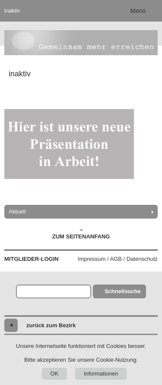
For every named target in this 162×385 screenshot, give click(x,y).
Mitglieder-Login (31, 259)
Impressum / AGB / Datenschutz (118, 259)
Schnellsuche (123, 291)
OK (55, 373)
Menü (138, 10)
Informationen (101, 373)
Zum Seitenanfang (81, 234)
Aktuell (17, 211)
